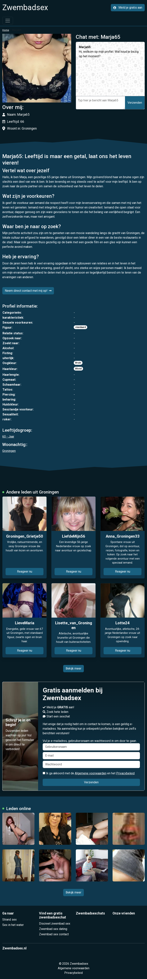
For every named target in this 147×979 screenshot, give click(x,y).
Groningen (9, 451)
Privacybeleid (125, 773)
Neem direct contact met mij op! (28, 290)
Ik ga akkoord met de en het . (89, 773)
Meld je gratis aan (127, 7)
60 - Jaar (8, 436)
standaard (80, 327)
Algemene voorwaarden (90, 773)
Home (5, 30)
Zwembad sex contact (54, 934)
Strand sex (9, 919)
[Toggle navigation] (7, 20)
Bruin (78, 362)
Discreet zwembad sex (54, 923)
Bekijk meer (73, 668)
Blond (78, 368)
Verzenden (134, 102)
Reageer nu (24, 571)
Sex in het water (13, 925)
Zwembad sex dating (53, 929)
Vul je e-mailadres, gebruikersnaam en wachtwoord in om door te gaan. (91, 744)
